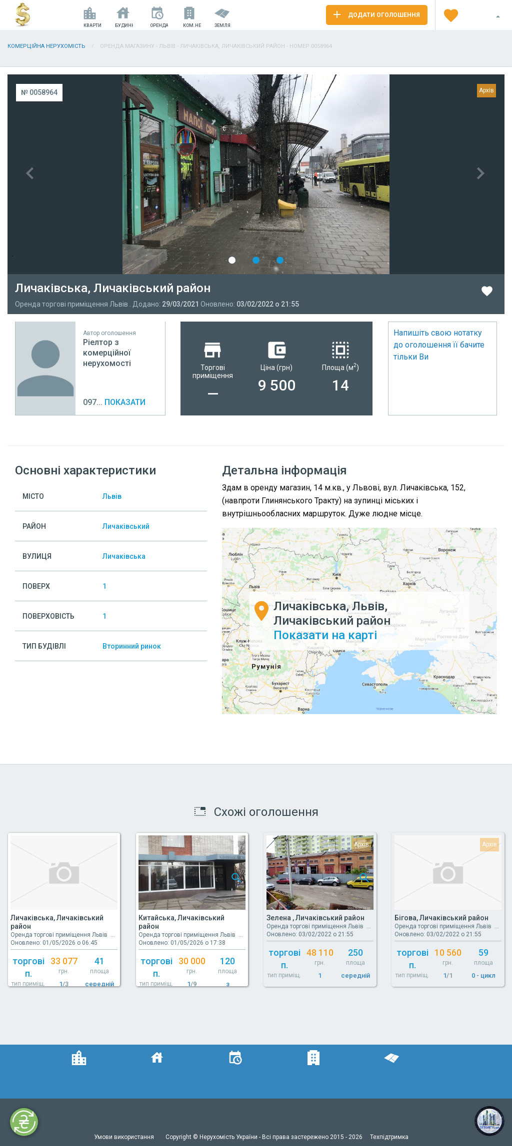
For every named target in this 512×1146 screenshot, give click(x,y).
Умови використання (125, 1137)
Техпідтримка (389, 1137)
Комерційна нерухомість (47, 46)
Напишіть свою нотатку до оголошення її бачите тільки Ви (439, 345)
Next (380, 174)
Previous (132, 174)
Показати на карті (325, 635)
